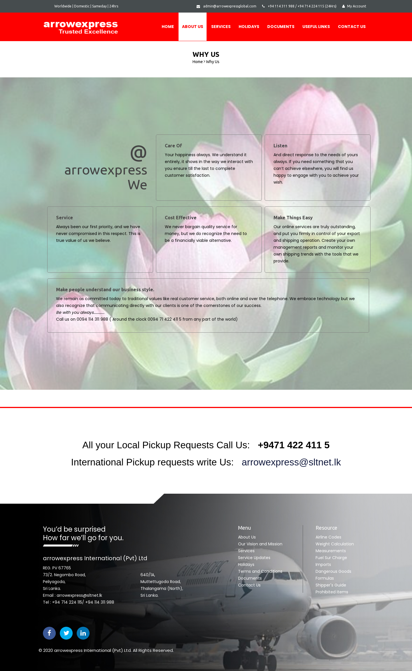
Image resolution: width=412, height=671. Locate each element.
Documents (250, 578)
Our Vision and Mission (260, 544)
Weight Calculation (335, 544)
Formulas (325, 578)
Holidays (249, 26)
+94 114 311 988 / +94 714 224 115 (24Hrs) (299, 6)
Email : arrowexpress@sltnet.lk (72, 595)
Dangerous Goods (333, 571)
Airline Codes (328, 537)
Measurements (331, 551)
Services (221, 26)
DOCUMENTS (280, 26)
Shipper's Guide (331, 585)
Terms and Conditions (260, 571)
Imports (323, 564)
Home (168, 26)
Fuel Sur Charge (331, 557)
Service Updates (254, 557)
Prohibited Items (332, 592)
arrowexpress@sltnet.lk (288, 462)
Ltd (127, 650)
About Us (192, 26)
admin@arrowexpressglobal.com (226, 6)
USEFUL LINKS (316, 26)
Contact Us (352, 26)
